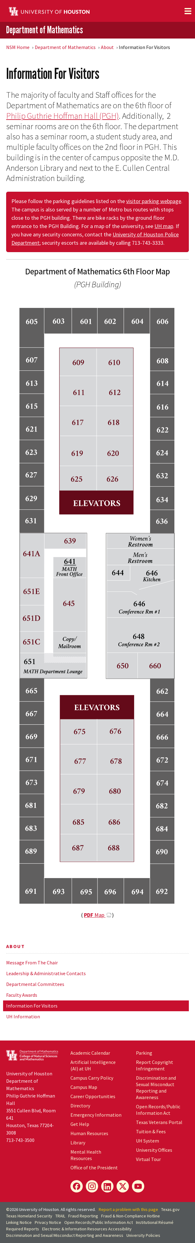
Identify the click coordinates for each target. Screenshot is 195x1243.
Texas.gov (170, 1209)
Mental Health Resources (85, 1155)
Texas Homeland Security (29, 1216)
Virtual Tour (148, 1159)
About (107, 47)
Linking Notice (19, 1222)
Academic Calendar (90, 1053)
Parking (144, 1053)
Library (77, 1142)
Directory (80, 1105)
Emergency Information (95, 1115)
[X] (123, 1186)
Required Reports (22, 1229)
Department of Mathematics (44, 29)
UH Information (23, 1016)
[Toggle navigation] (188, 11)
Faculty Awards (21, 995)
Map (94, 914)
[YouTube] (138, 1186)
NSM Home (18, 47)
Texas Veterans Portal (159, 1122)
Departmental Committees (35, 984)
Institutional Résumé (154, 1222)
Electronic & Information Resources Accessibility (87, 1229)
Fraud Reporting (83, 1216)
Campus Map (83, 1087)
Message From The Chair (32, 962)
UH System (147, 1141)
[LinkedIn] (107, 1186)
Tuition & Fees (151, 1131)
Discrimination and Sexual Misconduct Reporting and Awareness (156, 1087)
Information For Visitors (32, 1006)
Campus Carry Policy (91, 1078)
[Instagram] (92, 1186)
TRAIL (60, 1216)
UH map (163, 226)
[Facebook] (76, 1186)
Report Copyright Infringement (154, 1065)
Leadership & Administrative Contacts (46, 973)
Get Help (79, 1124)
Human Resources (89, 1133)
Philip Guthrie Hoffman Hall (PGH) (62, 115)
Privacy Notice (48, 1222)
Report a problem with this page (128, 1209)
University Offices (154, 1150)
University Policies (143, 1235)
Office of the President (94, 1167)
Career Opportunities (92, 1096)
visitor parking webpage (153, 201)
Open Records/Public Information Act (158, 1109)
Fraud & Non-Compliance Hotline (130, 1216)
